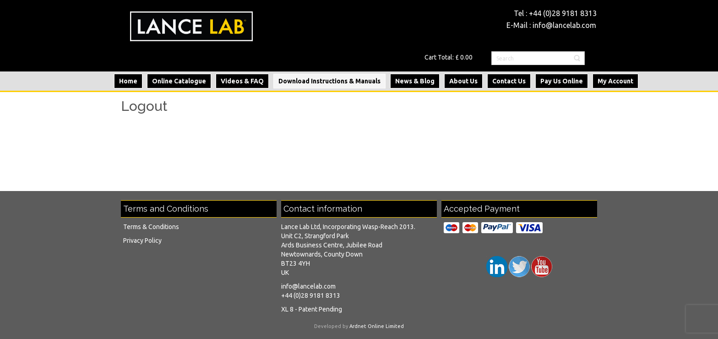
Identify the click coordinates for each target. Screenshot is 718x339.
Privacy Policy (142, 240)
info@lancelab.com (564, 25)
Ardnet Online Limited (376, 326)
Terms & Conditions (151, 226)
